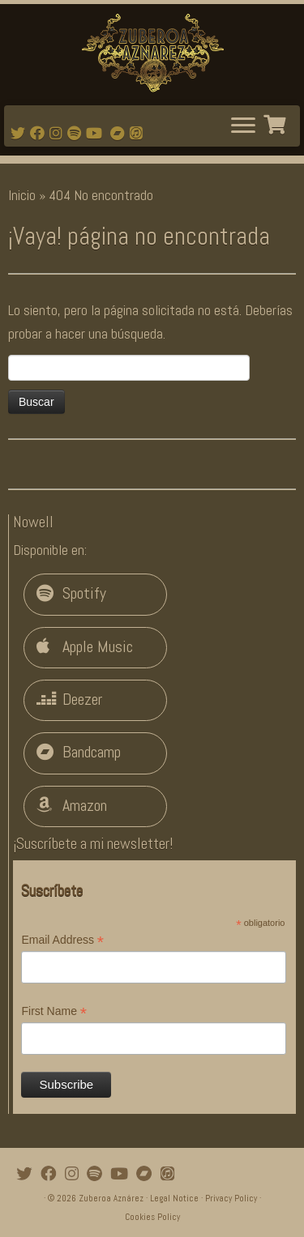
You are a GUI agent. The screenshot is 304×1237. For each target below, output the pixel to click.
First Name (54, 1012)
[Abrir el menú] (243, 126)
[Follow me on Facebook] (39, 133)
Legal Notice (174, 1198)
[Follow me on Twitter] (20, 133)
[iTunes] (139, 133)
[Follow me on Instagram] (58, 133)
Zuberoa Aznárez (111, 1198)
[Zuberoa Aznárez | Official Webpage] (152, 52)
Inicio (22, 195)
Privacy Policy (231, 1198)
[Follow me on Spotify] (76, 133)
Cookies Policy (152, 1216)
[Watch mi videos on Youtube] (96, 133)
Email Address (62, 940)
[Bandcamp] (120, 133)
